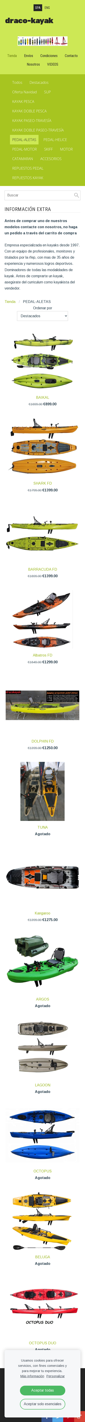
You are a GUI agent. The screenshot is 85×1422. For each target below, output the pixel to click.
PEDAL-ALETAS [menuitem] (24, 139)
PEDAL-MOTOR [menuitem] (24, 149)
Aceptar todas (42, 1390)
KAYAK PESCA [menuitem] (23, 101)
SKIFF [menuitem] (48, 149)
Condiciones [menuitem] (49, 56)
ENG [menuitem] (47, 8)
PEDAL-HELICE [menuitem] (55, 139)
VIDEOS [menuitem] (52, 64)
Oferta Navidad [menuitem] (24, 91)
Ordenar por (42, 308)
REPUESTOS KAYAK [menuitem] (27, 177)
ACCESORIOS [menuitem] (51, 158)
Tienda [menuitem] (12, 56)
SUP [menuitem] (47, 91)
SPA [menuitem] (38, 8)
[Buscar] (42, 195)
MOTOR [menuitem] (66, 149)
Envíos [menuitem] (28, 56)
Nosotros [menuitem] (33, 64)
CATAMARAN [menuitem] (22, 158)
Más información (32, 1376)
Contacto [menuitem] (71, 56)
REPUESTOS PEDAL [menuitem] (28, 168)
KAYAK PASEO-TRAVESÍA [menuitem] (31, 120)
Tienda (10, 302)
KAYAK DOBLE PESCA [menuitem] (29, 111)
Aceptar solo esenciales (42, 1404)
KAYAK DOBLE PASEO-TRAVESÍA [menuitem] (38, 130)
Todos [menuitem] (17, 82)
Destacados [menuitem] (39, 82)
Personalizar (55, 1376)
